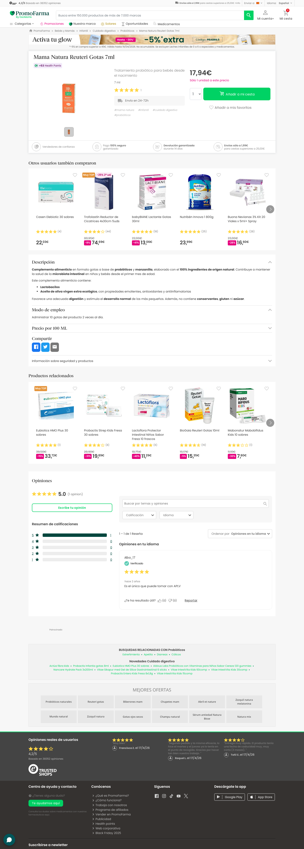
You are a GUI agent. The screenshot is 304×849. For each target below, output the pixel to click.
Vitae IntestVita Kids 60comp (189, 670)
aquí (47, 814)
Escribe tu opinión (72, 508)
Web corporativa (106, 828)
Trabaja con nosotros (109, 805)
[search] (249, 15)
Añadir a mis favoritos (230, 108)
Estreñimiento (131, 654)
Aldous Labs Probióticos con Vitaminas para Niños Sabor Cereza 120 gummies (202, 666)
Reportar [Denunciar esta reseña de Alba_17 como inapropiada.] (191, 600)
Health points (103, 824)
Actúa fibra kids (59, 666)
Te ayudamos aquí (46, 803)
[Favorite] (75, 175)
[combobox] (247, 534)
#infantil (143, 110)
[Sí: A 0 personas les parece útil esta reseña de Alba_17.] (163, 601)
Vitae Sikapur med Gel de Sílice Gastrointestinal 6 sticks (132, 670)
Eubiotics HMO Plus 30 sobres (131, 666)
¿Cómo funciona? (106, 800)
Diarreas (162, 654)
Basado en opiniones (45, 759)
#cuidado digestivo (165, 110)
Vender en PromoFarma (111, 814)
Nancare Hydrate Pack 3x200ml (73, 670)
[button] (253, 3)
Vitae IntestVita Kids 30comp (229, 670)
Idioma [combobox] (177, 515)
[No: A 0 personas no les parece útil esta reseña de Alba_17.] (173, 601)
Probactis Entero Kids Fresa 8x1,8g (132, 673)
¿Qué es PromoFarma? (110, 795)
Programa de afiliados (110, 810)
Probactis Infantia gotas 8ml (91, 666)
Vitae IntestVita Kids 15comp (174, 673)
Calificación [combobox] (140, 515)
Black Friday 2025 (106, 833)
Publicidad (101, 819)
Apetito (148, 654)
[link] (57, 494)
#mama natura (124, 110)
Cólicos (176, 654)
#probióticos (122, 115)
